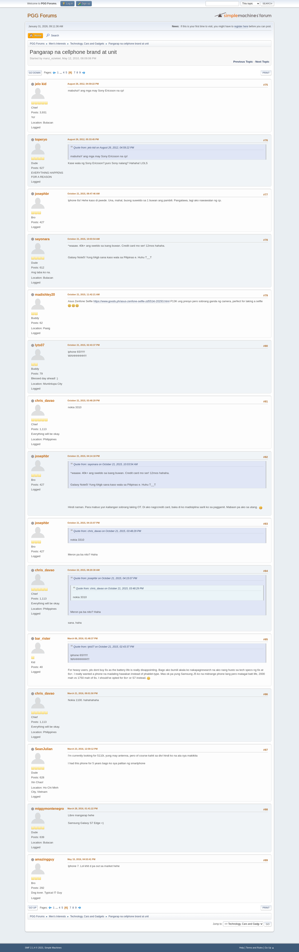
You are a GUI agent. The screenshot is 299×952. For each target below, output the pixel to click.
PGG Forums (42, 15)
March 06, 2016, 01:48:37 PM (82, 638)
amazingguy (44, 859)
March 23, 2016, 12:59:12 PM (82, 749)
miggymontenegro (49, 808)
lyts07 (39, 345)
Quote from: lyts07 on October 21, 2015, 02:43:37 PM (104, 646)
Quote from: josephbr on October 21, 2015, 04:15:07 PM (105, 578)
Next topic (262, 61)
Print (266, 73)
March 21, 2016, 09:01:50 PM (82, 693)
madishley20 (45, 294)
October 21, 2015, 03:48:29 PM (83, 400)
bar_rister (42, 638)
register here (241, 26)
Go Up (32, 907)
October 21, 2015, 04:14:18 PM (83, 456)
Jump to (217, 923)
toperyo (41, 139)
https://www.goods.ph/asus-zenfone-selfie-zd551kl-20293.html (131, 301)
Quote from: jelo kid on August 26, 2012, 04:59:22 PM (104, 147)
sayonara (42, 239)
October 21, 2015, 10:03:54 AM (83, 239)
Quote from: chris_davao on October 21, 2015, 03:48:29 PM (107, 531)
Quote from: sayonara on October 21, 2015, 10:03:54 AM (106, 464)
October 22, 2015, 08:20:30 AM (83, 570)
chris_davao (44, 400)
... (61, 72)
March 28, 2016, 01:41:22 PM (82, 808)
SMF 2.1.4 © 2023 (34, 947)
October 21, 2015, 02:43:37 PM (83, 345)
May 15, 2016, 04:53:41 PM (81, 859)
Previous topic (243, 61)
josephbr (42, 193)
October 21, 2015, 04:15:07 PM (83, 523)
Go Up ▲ (269, 947)
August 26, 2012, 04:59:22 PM (83, 84)
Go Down (34, 73)
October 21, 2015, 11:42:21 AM (83, 294)
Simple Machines (52, 947)
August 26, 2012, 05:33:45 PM (83, 139)
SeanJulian (43, 749)
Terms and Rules (254, 947)
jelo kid (40, 84)
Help (241, 947)
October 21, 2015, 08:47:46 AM (83, 193)
